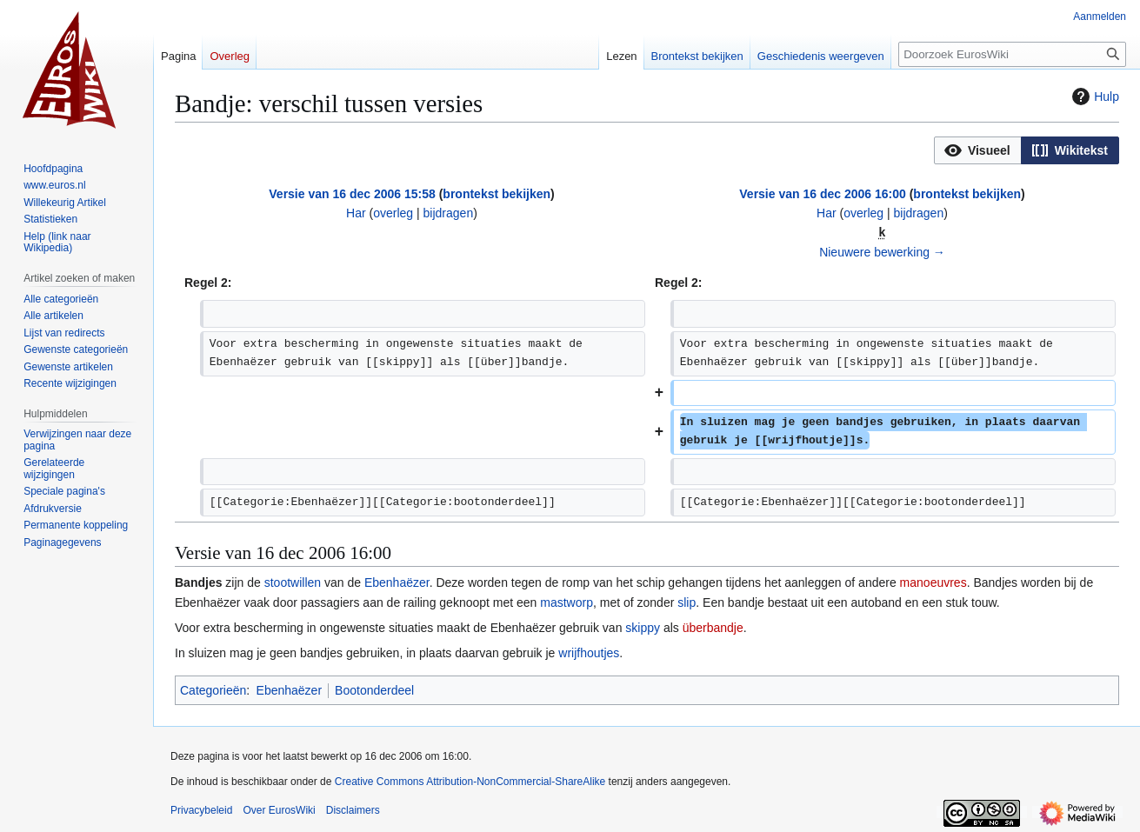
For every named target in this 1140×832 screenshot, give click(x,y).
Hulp (1093, 96)
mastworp (566, 602)
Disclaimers (353, 810)
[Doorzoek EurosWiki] (1012, 54)
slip (686, 602)
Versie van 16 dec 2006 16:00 (822, 194)
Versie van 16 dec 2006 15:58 (352, 194)
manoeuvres (933, 582)
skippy (642, 628)
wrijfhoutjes (588, 653)
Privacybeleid (201, 810)
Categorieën (213, 690)
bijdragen (448, 213)
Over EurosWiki (279, 810)
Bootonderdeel (374, 690)
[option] (977, 149)
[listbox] (1026, 150)
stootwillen (292, 582)
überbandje (713, 628)
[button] (978, 150)
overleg (393, 213)
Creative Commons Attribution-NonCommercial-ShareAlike (470, 781)
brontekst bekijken (496, 194)
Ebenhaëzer (397, 582)
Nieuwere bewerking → (882, 252)
